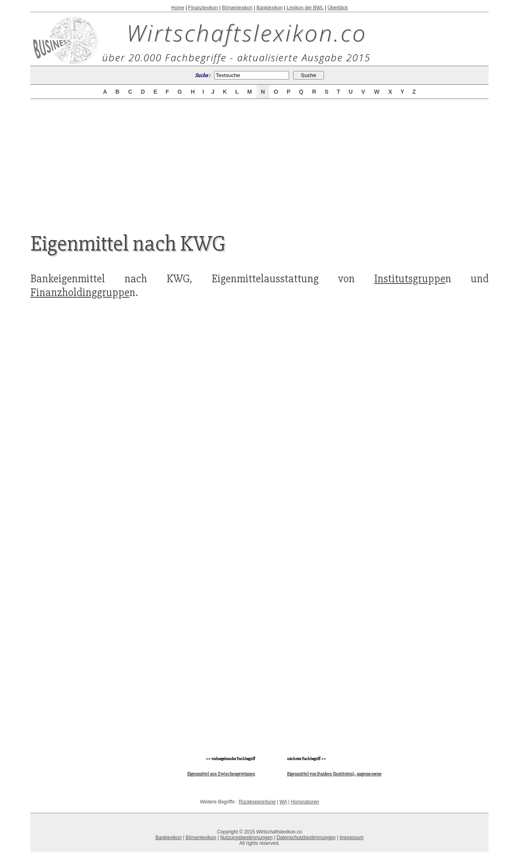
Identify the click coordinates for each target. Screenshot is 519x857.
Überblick (338, 8)
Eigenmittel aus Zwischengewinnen (221, 774)
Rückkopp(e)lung (257, 802)
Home (177, 8)
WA (283, 802)
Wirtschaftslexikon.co (247, 32)
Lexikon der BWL (305, 8)
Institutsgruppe (409, 279)
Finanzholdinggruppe (79, 292)
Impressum (351, 837)
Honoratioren (305, 802)
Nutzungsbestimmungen (246, 837)
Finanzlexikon (203, 8)
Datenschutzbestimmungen (306, 837)
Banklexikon (269, 8)
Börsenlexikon (237, 8)
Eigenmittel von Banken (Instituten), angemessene (334, 774)
